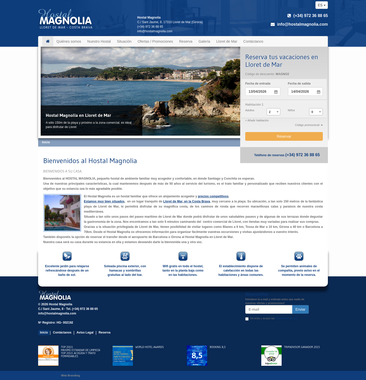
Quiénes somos (68, 41)
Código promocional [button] (309, 124)
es (322, 5)
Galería (204, 41)
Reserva (185, 41)
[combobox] (273, 111)
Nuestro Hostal (99, 41)
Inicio (44, 332)
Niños (291, 110)
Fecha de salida (299, 83)
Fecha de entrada (257, 83)
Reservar (284, 136)
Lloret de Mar (226, 41)
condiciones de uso (286, 318)
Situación (124, 41)
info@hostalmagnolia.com (299, 24)
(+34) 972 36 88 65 (307, 15)
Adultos (249, 110)
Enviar (300, 309)
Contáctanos (253, 41)
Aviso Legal (85, 332)
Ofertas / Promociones (155, 41)
